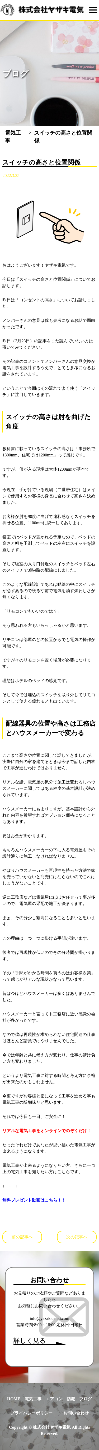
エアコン (54, 1399)
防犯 (71, 1399)
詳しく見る (29, 1340)
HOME (14, 1399)
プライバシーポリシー (31, 1413)
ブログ (85, 1399)
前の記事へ (22, 1237)
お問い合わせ (76, 1413)
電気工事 (33, 1399)
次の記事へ (76, 1237)
